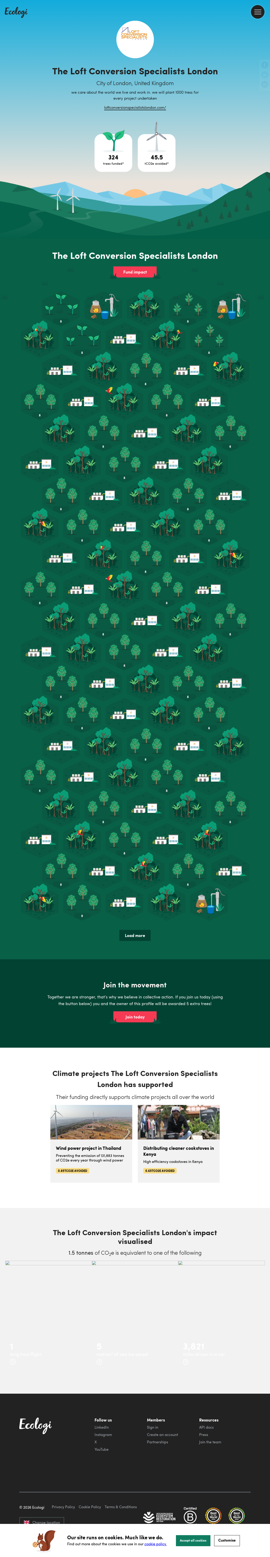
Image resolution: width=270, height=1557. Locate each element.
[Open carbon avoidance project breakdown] (156, 153)
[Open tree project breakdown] (113, 153)
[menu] (257, 12)
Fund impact (135, 272)
